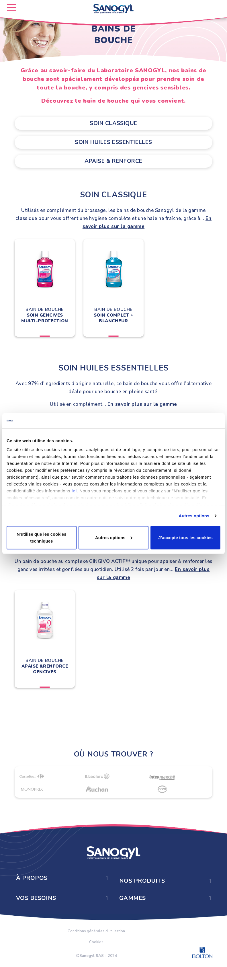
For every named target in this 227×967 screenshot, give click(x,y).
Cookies (96, 942)
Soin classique (113, 123)
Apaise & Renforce (113, 161)
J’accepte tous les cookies (185, 537)
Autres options (194, 515)
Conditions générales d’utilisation (96, 931)
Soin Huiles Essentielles (113, 142)
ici (74, 490)
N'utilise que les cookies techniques (41, 537)
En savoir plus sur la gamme (142, 404)
